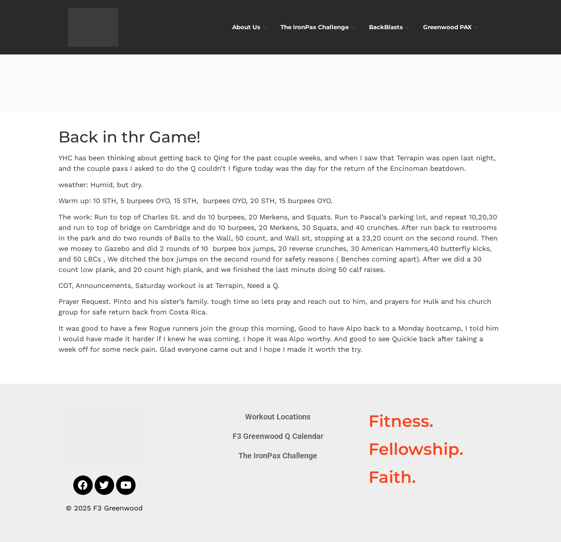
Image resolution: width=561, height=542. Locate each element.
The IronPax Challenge (318, 27)
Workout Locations (277, 416)
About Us (250, 27)
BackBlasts (390, 27)
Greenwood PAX (451, 27)
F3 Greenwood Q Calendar (278, 436)
